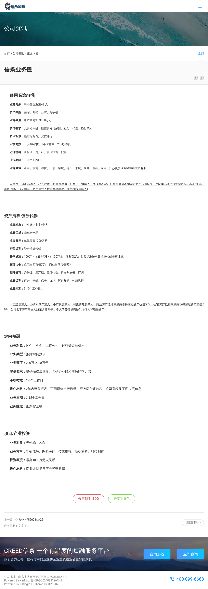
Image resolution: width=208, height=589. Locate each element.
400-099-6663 (190, 579)
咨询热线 (157, 554)
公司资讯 (18, 53)
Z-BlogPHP (26, 584)
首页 (7, 53)
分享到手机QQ (88, 499)
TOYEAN (53, 584)
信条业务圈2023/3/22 (29, 519)
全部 (201, 53)
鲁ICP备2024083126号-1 (46, 580)
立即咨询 (190, 554)
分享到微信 (122, 499)
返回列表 (192, 522)
